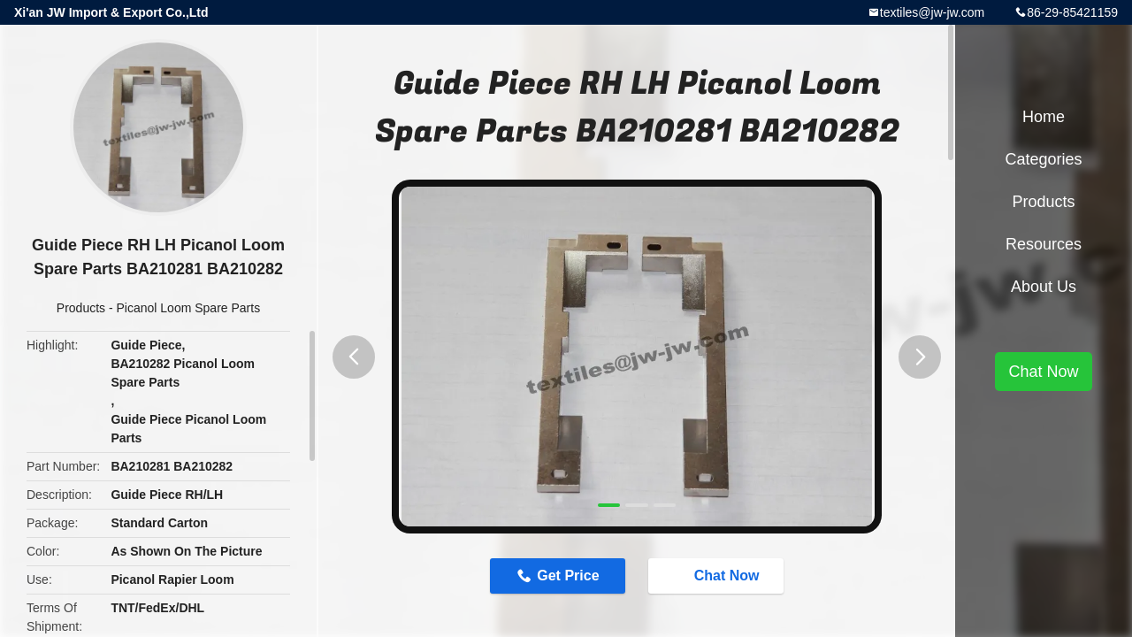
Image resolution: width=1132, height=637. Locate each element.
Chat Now (718, 575)
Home (1043, 117)
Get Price (568, 575)
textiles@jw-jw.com (932, 12)
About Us (1043, 286)
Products (81, 308)
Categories (1043, 159)
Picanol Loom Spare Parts (189, 308)
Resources (1044, 244)
